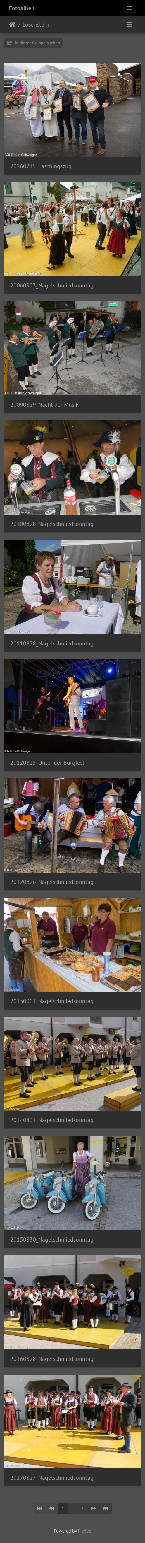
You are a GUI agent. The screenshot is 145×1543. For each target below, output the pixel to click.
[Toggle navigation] (129, 8)
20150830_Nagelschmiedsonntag (52, 1239)
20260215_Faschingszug (41, 166)
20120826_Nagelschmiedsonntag (52, 882)
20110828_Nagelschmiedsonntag (52, 643)
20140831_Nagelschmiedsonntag (52, 1120)
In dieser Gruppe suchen (33, 42)
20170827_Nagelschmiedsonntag (52, 1477)
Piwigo (85, 1531)
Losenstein (36, 24)
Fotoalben (21, 8)
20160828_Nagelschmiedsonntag (52, 1359)
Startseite (12, 24)
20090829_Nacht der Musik (44, 404)
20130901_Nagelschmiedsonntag (52, 1001)
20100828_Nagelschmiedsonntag (52, 524)
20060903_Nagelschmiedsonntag (52, 285)
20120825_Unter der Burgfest (47, 762)
